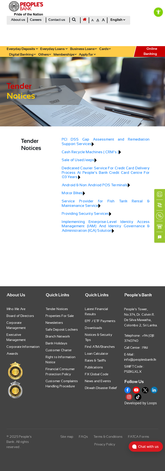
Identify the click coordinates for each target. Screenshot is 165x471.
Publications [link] (94, 367)
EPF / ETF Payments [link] (100, 321)
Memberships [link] (64, 54)
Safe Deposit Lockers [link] (62, 329)
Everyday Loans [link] (53, 49)
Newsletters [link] (54, 322)
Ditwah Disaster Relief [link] (101, 388)
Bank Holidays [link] (56, 343)
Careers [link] (35, 19)
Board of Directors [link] (20, 316)
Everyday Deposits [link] (22, 49)
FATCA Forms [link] (138, 436)
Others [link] (44, 54)
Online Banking (150, 51)
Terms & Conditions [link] (108, 436)
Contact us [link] (56, 19)
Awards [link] (12, 353)
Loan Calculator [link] (96, 353)
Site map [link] (67, 436)
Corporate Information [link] (23, 346)
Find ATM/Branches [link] (100, 346)
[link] (158, 12)
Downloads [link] (93, 328)
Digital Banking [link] (22, 54)
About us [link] (18, 19)
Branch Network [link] (58, 336)
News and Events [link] (98, 381)
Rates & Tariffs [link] (95, 360)
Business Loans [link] (83, 49)
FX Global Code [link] (96, 374)
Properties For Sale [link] (60, 316)
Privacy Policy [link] (105, 444)
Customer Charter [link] (59, 350)
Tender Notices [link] (57, 309)
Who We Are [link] (16, 309)
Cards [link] (105, 49)
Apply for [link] (87, 54)
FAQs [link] (83, 436)
